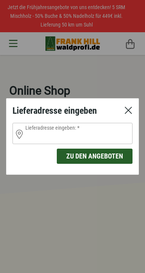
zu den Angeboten (94, 156)
